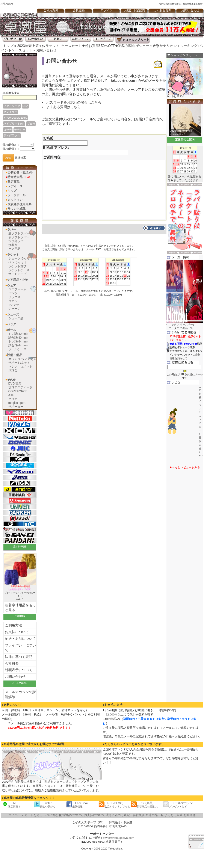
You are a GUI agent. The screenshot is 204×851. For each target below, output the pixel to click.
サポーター (15, 406)
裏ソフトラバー (18, 233)
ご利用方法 (13, 625)
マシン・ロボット (20, 366)
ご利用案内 (50, 10)
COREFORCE (17, 391)
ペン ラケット (17, 262)
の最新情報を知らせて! (185, 347)
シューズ (13, 314)
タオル (12, 301)
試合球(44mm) (18, 345)
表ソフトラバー (18, 237)
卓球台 (12, 370)
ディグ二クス (11, 135)
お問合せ (189, 815)
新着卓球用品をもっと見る (20, 607)
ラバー (11, 229)
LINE (11, 804)
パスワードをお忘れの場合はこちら (73, 102)
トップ (8, 46)
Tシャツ (13, 304)
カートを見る (33, 815)
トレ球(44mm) (18, 341)
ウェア (11, 285)
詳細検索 (20, 157)
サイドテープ (17, 274)
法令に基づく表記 (118, 815)
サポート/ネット (19, 362)
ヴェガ (31, 123)
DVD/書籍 (14, 383)
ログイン (107, 10)
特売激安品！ (19, 177)
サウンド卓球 (17, 208)
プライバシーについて (20, 647)
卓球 (111, 822)
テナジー (19, 129)
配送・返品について (20, 638)
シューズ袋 (15, 318)
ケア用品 (14, 248)
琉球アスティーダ (20, 387)
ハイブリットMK (13, 123)
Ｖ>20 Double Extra (15, 117)
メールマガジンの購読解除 (20, 694)
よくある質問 (162, 10)
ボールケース (17, 349)
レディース (15, 186)
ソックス (14, 297)
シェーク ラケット (20, 258)
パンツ (12, 293)
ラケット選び (17, 266)
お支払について (17, 632)
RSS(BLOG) (114, 804)
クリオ (12, 399)
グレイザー (10, 111)
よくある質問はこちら (63, 107)
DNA (25, 105)
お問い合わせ (46, 50)
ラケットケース (18, 270)
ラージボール (17, 195)
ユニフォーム (17, 289)
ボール (11, 330)
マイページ (16, 815)
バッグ (11, 324)
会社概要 (12, 663)
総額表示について (18, 670)
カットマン (15, 199)
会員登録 (79, 10)
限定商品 (14, 181)
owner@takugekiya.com (118, 837)
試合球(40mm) (18, 337)
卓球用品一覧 (155, 815)
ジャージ (14, 308)
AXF (11, 395)
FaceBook (77, 804)
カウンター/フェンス (22, 359)
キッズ (12, 190)
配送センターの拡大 (57, 781)
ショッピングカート (182, 55)
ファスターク (11, 105)
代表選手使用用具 (20, 204)
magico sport (17, 402)
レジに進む (50, 815)
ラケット (13, 254)
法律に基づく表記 (18, 657)
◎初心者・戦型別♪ (20, 172)
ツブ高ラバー (17, 241)
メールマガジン (178, 804)
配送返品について (71, 815)
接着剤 (12, 245)
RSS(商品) (145, 804)
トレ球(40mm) (18, 333)
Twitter (45, 804)
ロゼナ (7, 129)
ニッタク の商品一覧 (181, 328)
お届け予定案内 (134, 10)
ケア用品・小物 (17, 279)
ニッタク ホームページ (182, 324)
